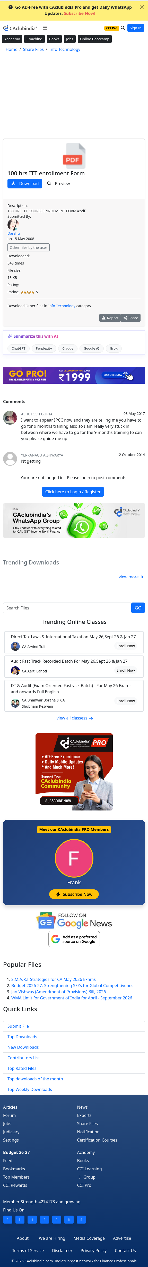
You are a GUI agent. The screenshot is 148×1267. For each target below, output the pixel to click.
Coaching (34, 39)
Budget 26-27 (16, 1152)
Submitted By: (19, 216)
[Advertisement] (74, 96)
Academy (12, 39)
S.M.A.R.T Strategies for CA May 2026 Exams (53, 979)
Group (86, 1177)
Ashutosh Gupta (37, 414)
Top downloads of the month (35, 1079)
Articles (10, 1107)
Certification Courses (97, 1140)
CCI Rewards (15, 1185)
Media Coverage (89, 1238)
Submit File (18, 1026)
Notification (88, 1132)
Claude (67, 348)
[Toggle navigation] (44, 28)
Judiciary (11, 1132)
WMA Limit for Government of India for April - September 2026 (71, 998)
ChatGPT (18, 348)
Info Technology (61, 305)
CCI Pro (84, 1185)
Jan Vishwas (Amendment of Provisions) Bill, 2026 (58, 992)
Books (54, 39)
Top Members (16, 1177)
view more (132, 577)
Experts (84, 1115)
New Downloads (23, 1047)
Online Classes (74, 621)
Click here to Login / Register (73, 492)
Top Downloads (22, 1037)
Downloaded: (18, 255)
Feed (7, 1160)
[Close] (142, 7)
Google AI (91, 348)
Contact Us (125, 1250)
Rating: (13, 284)
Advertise (122, 1238)
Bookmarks (14, 1169)
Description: (17, 205)
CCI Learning (89, 1169)
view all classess (75, 718)
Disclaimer (62, 1250)
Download (25, 183)
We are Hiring (52, 1238)
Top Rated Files (21, 1068)
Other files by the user (28, 247)
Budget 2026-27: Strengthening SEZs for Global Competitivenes (72, 985)
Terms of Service (28, 1250)
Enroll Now (126, 645)
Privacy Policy (94, 1250)
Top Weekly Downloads (29, 1089)
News (82, 1107)
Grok (114, 348)
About (23, 1238)
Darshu (13, 233)
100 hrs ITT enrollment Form (46, 173)
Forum (9, 1115)
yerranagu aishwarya (42, 455)
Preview (58, 183)
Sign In (136, 27)
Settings (11, 1140)
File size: (14, 270)
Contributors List (23, 1058)
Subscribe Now (74, 894)
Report (110, 317)
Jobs (69, 39)
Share (130, 317)
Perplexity (44, 348)
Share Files (87, 1123)
